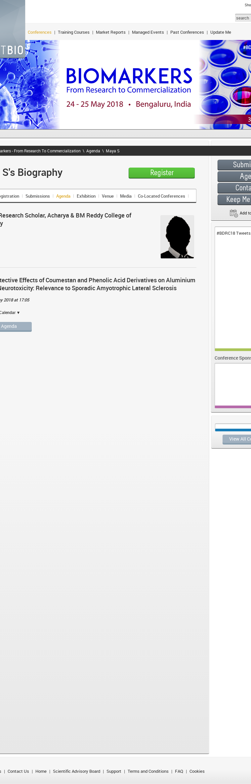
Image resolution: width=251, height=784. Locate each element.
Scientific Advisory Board (76, 771)
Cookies (197, 771)
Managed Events (148, 32)
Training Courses (74, 32)
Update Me (220, 32)
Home (41, 771)
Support (113, 771)
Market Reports (111, 32)
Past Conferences (187, 32)
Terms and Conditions (148, 771)
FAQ (179, 771)
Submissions (37, 196)
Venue (108, 196)
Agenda (93, 150)
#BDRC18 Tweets (234, 233)
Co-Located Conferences (161, 196)
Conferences (40, 32)
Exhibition (86, 196)
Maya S (112, 150)
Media (126, 196)
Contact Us (18, 771)
